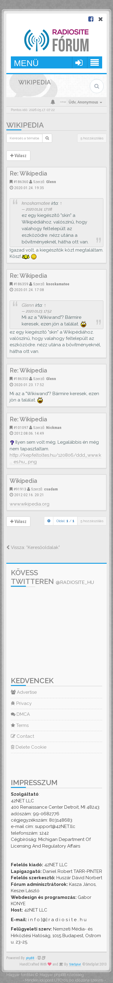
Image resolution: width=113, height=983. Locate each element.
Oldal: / (65, 521)
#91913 (20, 489)
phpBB (30, 958)
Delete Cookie (28, 747)
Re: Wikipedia (28, 173)
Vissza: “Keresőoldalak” (33, 547)
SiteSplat (75, 964)
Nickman (53, 427)
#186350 (21, 378)
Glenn (51, 181)
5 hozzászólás (91, 138)
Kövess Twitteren (52, 577)
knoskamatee (36, 203)
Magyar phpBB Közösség (61, 974)
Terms (20, 725)
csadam (51, 489)
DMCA (20, 714)
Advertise (24, 692)
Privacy (21, 703)
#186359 (21, 283)
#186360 (21, 181)
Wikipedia (25, 125)
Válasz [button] (18, 155)
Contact (22, 736)
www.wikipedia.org (29, 504)
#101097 (21, 427)
